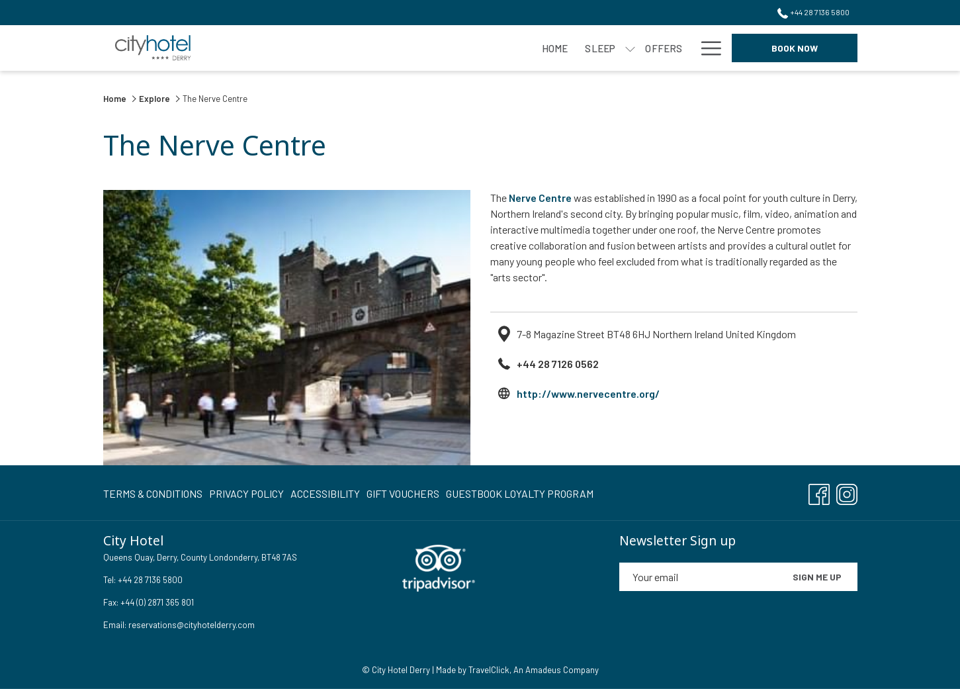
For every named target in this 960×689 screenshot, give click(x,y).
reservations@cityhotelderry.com (191, 625)
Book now (794, 48)
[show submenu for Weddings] (685, 48)
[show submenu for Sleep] (378, 48)
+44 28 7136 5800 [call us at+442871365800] (813, 12)
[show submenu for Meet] (537, 48)
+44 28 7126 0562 (558, 363)
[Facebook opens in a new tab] (819, 491)
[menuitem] (154, 494)
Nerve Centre (540, 197)
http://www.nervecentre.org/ (588, 393)
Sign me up (817, 576)
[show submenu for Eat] (481, 48)
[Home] (303, 48)
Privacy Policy (246, 493)
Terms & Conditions (152, 493)
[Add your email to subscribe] (698, 577)
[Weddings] (644, 48)
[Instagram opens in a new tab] (846, 491)
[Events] (571, 48)
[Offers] (412, 48)
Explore (154, 98)
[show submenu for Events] (605, 48)
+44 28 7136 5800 (149, 579)
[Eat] (457, 48)
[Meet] (509, 48)
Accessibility (325, 493)
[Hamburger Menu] (706, 48)
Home (115, 98)
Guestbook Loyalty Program (519, 493)
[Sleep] (348, 48)
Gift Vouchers (403, 493)
